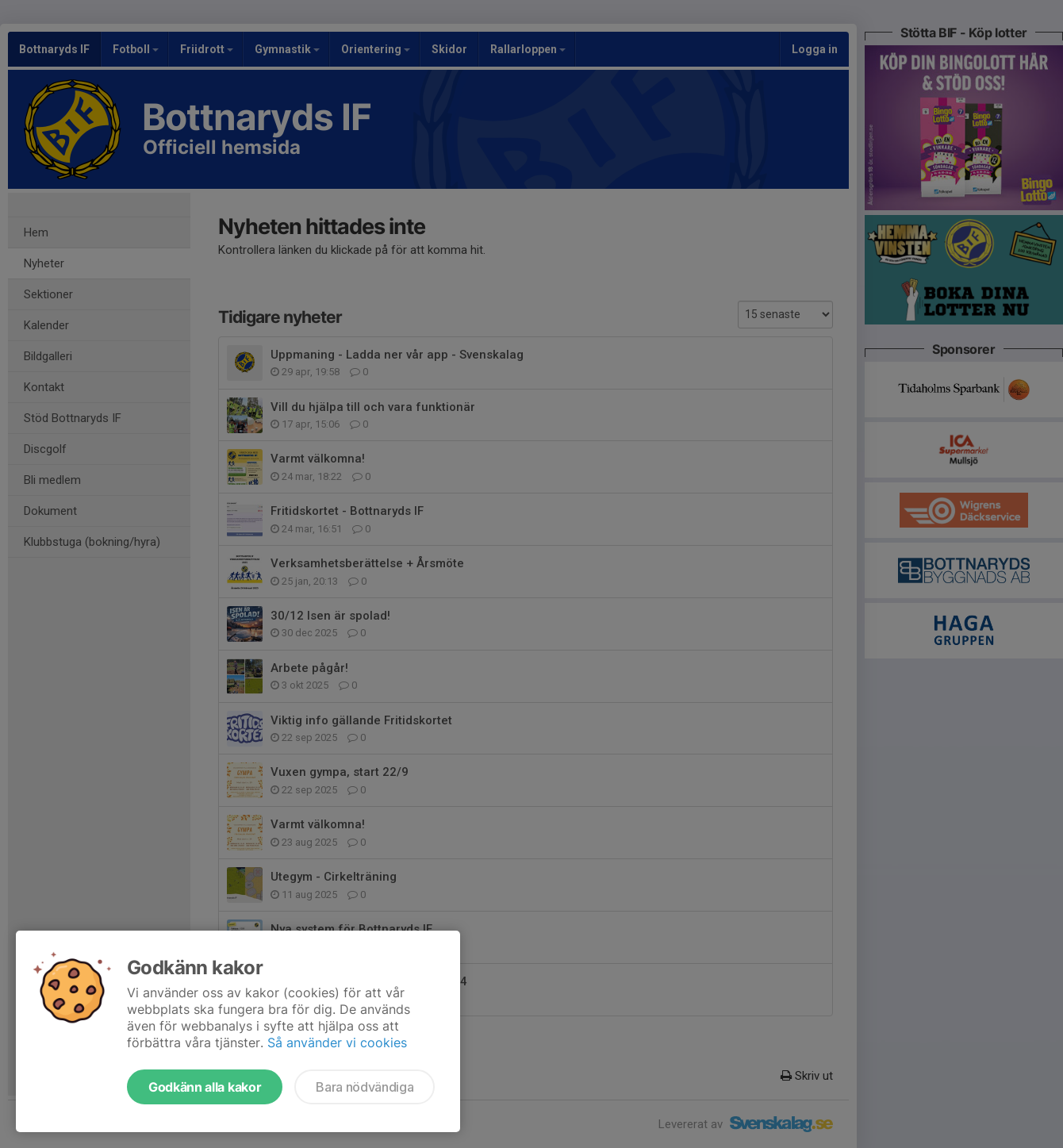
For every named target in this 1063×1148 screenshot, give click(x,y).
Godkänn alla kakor (204, 1087)
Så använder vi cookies (337, 1042)
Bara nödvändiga (364, 1087)
